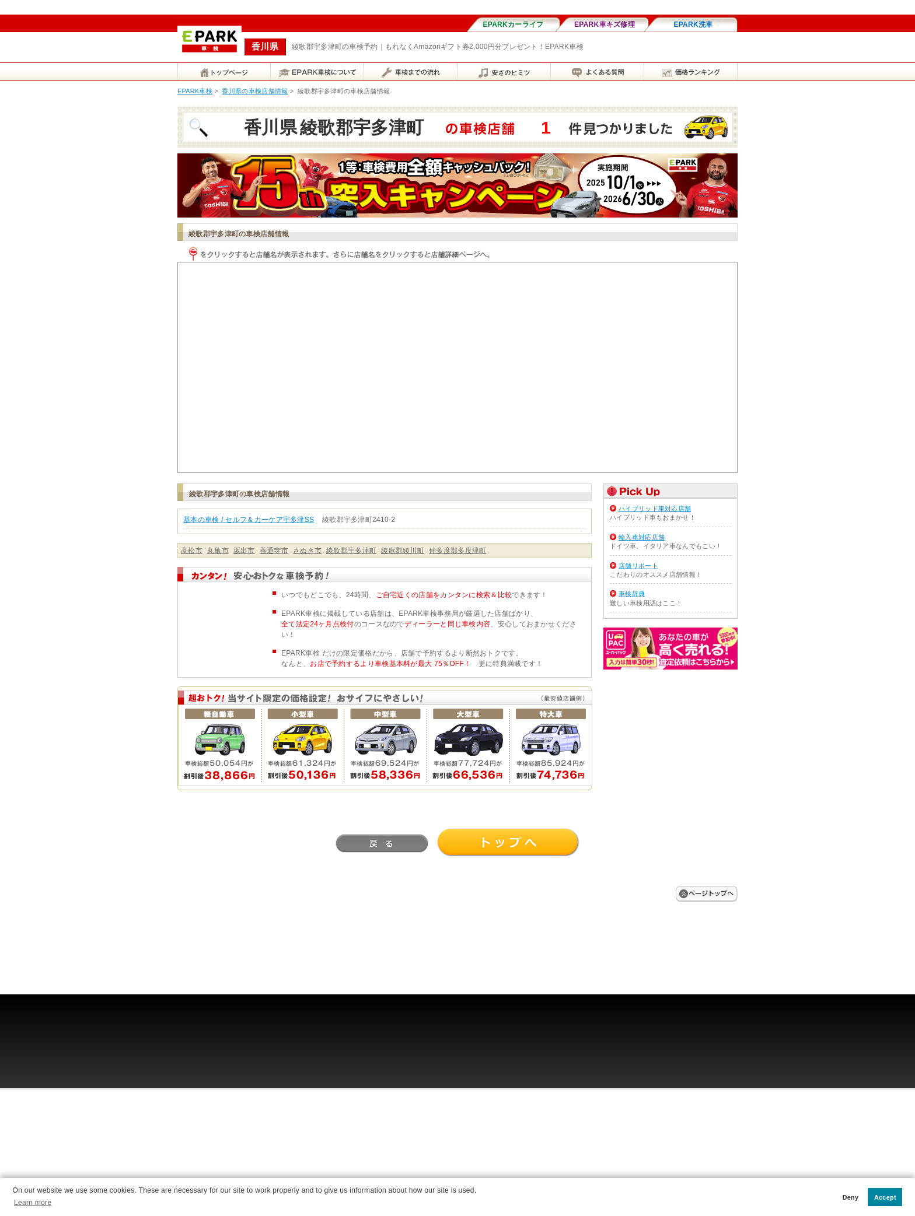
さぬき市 (307, 550)
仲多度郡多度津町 (457, 550)
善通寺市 (274, 550)
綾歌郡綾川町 (402, 550)
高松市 (191, 550)
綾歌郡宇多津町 (351, 550)
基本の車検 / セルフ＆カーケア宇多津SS (248, 520)
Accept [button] (885, 1197)
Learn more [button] (32, 1203)
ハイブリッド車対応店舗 (655, 508)
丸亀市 (218, 550)
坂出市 (244, 550)
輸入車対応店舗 (642, 537)
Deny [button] (851, 1197)
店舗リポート (638, 565)
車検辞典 (632, 593)
